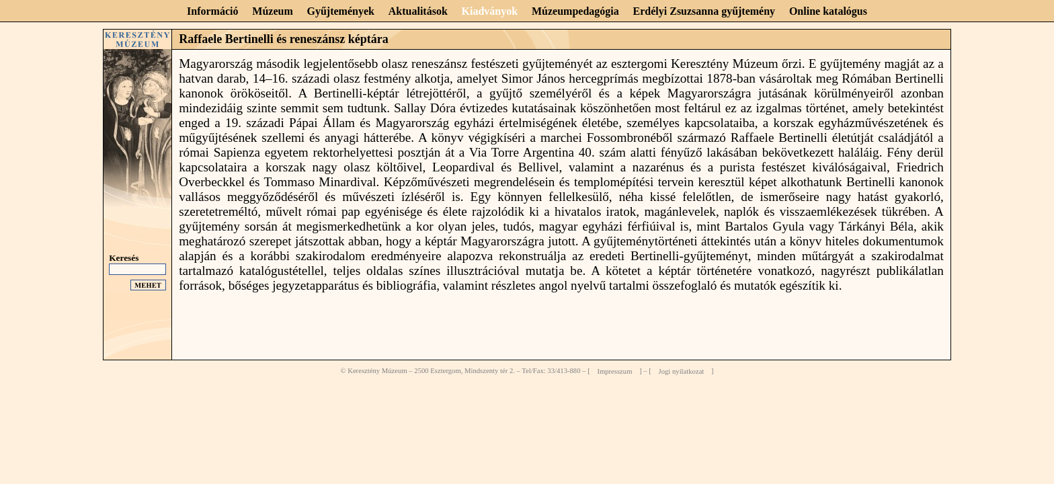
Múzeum (272, 11)
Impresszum (614, 370)
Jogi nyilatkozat (681, 370)
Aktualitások (418, 11)
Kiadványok (490, 11)
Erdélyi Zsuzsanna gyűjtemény (704, 11)
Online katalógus (828, 11)
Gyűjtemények (340, 11)
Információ (212, 11)
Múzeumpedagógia (575, 11)
